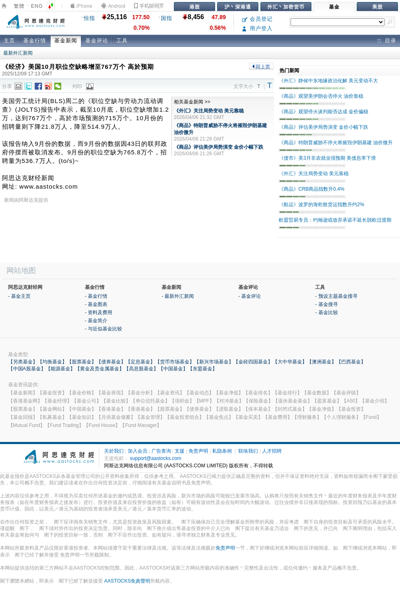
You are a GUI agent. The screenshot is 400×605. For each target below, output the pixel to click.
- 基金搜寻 (326, 304)
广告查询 (161, 451)
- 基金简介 (96, 320)
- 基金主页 (19, 296)
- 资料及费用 (98, 312)
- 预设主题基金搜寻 (336, 296)
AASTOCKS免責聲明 (127, 581)
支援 (179, 451)
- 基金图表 (96, 304)
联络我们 (248, 451)
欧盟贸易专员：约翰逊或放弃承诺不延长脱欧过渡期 (335, 220)
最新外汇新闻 (18, 53)
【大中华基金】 (290, 362)
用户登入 (257, 28)
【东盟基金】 (202, 369)
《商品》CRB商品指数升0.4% (311, 189)
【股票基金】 (81, 362)
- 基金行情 (96, 296)
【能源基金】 (60, 369)
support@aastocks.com (155, 458)
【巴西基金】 (351, 362)
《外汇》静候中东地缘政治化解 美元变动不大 (328, 81)
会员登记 (257, 19)
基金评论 (96, 40)
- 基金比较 (326, 312)
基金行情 (34, 40)
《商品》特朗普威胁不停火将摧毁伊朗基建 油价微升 (336, 142)
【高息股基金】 (141, 369)
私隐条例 (222, 451)
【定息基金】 (140, 362)
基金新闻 (65, 40)
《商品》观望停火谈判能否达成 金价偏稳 (323, 111)
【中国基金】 (173, 369)
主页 (9, 40)
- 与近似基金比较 (103, 329)
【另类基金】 (23, 362)
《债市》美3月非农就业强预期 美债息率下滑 (327, 158)
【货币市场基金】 (174, 362)
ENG (37, 6)
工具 (122, 40)
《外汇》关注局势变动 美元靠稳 (209, 111)
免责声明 (198, 451)
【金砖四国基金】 (253, 362)
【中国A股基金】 (27, 369)
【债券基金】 (111, 362)
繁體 (19, 6)
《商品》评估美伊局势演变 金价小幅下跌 (218, 147)
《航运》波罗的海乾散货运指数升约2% (321, 204)
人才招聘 (272, 451)
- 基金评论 (249, 296)
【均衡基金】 (52, 362)
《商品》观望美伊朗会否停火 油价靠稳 (321, 96)
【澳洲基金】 (321, 362)
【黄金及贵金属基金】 (99, 369)
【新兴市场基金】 (213, 362)
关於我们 (114, 451)
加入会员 (137, 451)
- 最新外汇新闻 (178, 296)
